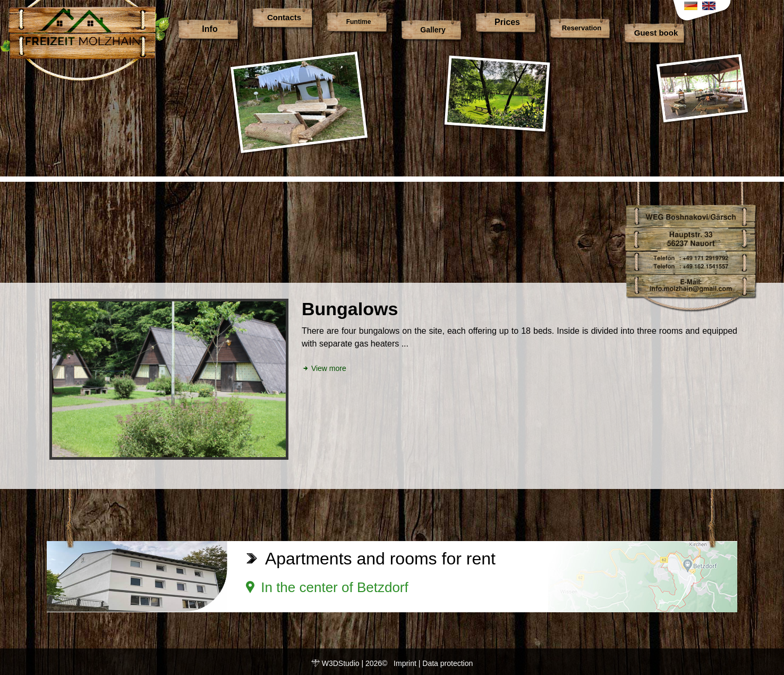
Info (209, 28)
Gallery (432, 30)
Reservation (581, 28)
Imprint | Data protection (433, 663)
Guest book (656, 32)
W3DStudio (341, 663)
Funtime (358, 22)
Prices (507, 22)
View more (324, 368)
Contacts (284, 17)
